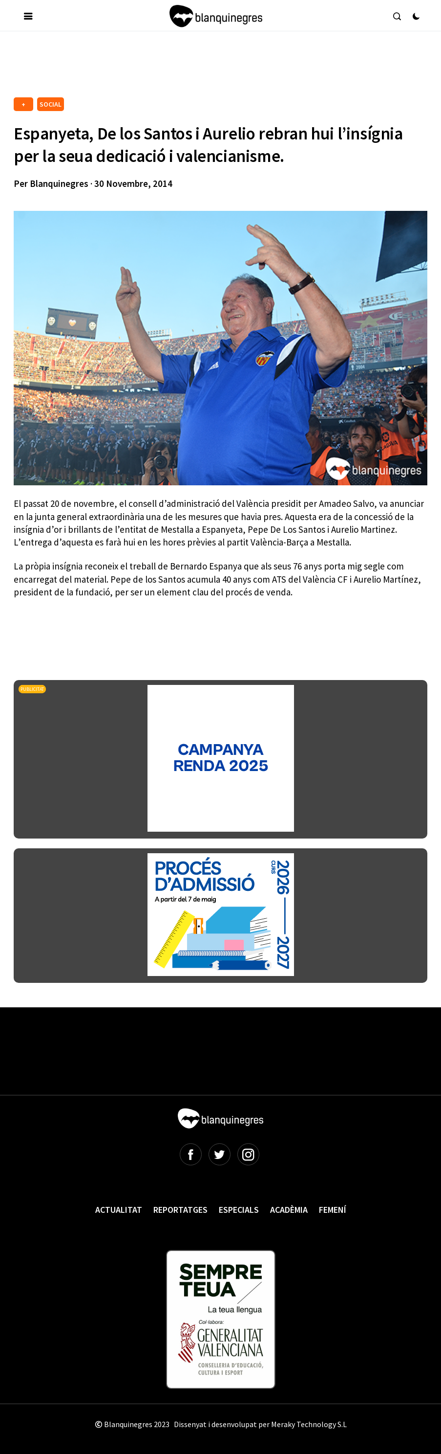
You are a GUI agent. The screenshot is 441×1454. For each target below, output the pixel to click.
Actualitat (118, 1209)
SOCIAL (51, 104)
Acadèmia (289, 1209)
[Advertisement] (191, 68)
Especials (239, 1209)
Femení (332, 1209)
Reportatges (180, 1209)
